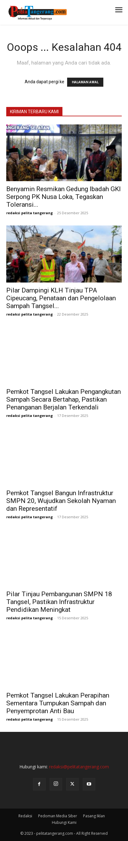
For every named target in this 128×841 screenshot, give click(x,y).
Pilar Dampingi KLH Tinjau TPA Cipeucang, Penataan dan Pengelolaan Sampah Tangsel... (61, 298)
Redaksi (25, 816)
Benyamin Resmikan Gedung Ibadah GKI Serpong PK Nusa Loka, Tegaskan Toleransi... (63, 196)
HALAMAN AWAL (85, 82)
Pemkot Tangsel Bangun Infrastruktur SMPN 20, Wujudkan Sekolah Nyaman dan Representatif (61, 500)
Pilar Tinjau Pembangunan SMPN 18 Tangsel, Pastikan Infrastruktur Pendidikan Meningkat (59, 601)
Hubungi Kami (64, 822)
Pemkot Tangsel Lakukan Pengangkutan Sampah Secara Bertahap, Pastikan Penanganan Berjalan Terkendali (63, 399)
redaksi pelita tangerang (29, 212)
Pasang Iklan (94, 816)
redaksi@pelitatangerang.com (79, 767)
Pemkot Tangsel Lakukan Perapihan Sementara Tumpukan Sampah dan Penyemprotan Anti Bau (57, 703)
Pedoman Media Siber (57, 816)
